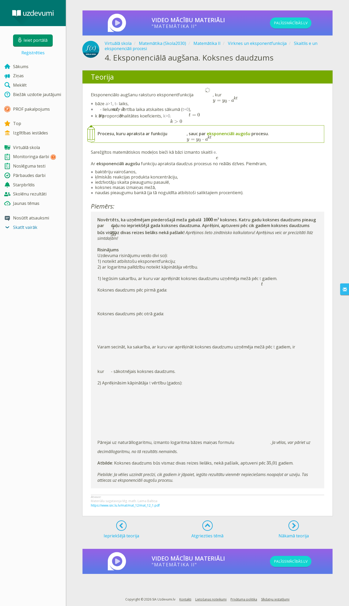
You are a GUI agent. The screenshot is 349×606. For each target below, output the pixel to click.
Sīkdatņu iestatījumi (275, 598)
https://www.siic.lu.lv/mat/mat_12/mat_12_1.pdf (125, 504)
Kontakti (185, 598)
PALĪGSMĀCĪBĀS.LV (299, 23)
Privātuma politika (243, 598)
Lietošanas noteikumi (211, 598)
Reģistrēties (33, 52)
